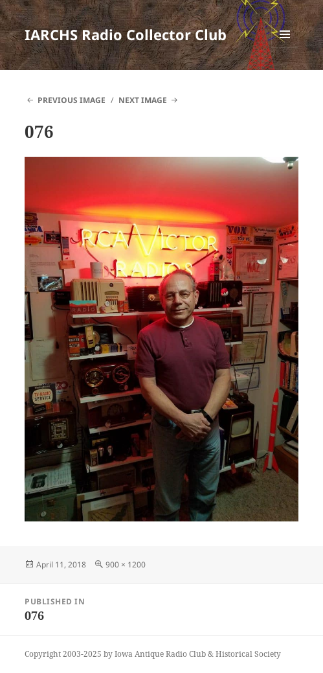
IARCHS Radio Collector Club (126, 34)
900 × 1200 (126, 564)
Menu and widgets (285, 47)
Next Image (142, 100)
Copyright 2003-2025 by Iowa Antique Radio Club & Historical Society (153, 653)
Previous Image (72, 100)
